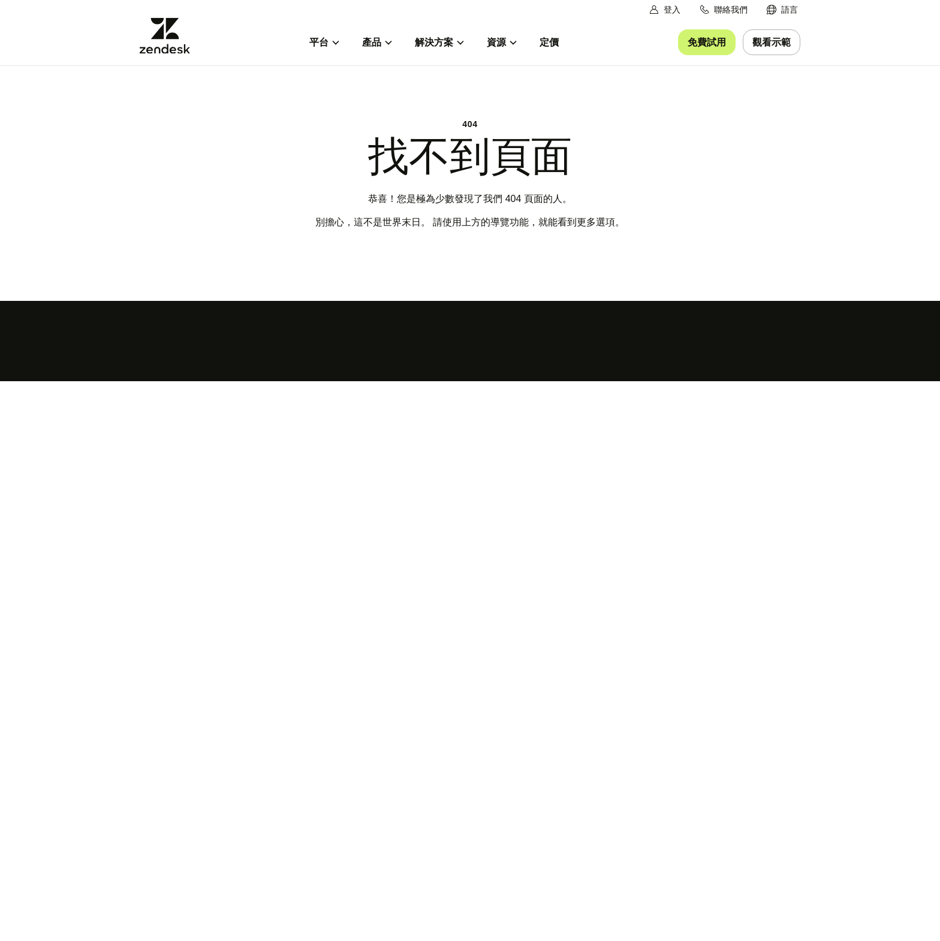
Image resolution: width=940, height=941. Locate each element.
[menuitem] (782, 10)
